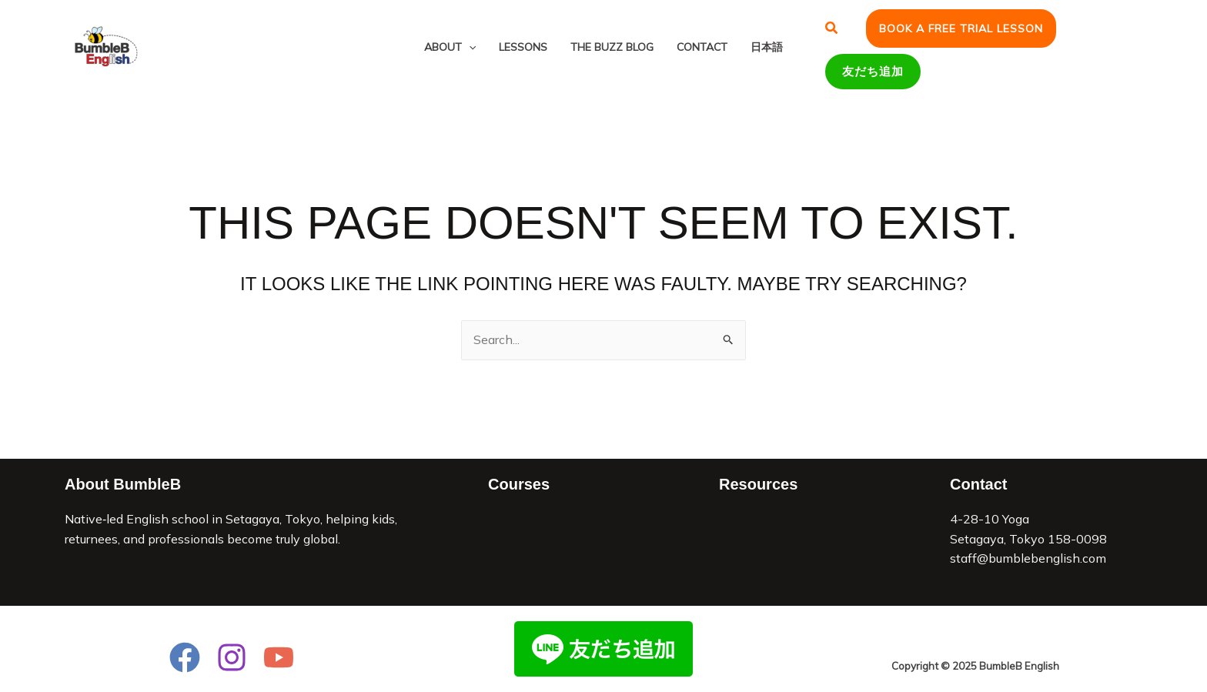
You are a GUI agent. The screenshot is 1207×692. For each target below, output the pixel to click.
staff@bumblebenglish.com (1028, 558)
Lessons (523, 47)
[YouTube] (278, 657)
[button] (832, 28)
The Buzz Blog (612, 47)
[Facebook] (185, 657)
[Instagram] (231, 657)
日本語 (767, 47)
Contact (702, 47)
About (450, 47)
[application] (469, 47)
